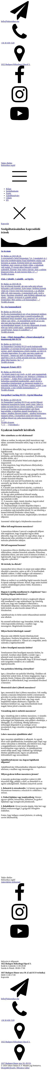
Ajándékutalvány (12, 196)
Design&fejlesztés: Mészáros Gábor (15, 1068)
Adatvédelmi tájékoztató (10, 882)
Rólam (8, 189)
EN (7, 200)
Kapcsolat (5, 224)
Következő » (14, 425)
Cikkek (9, 198)
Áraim (8, 193)
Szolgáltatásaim (12, 191)
